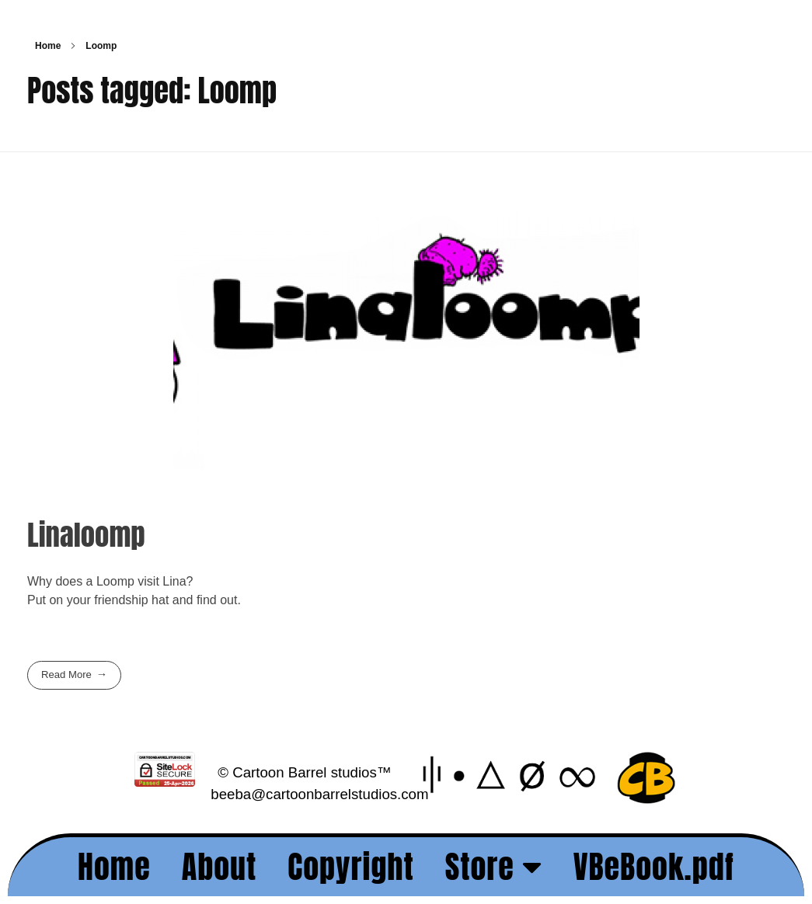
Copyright (351, 866)
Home (48, 45)
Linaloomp (86, 534)
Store (493, 866)
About (219, 866)
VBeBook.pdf (653, 866)
